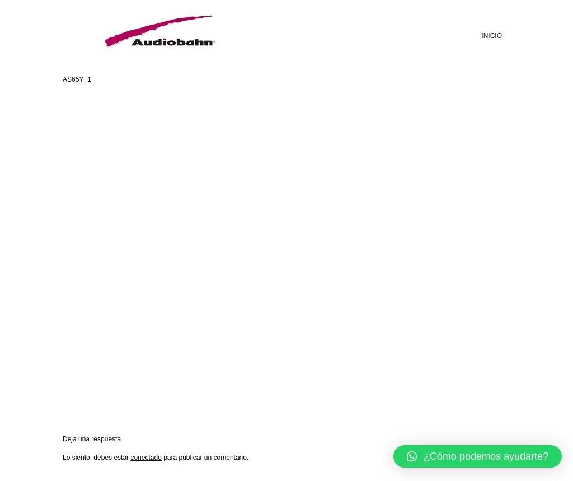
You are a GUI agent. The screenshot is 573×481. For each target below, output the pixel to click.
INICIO (491, 36)
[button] (477, 456)
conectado (145, 457)
